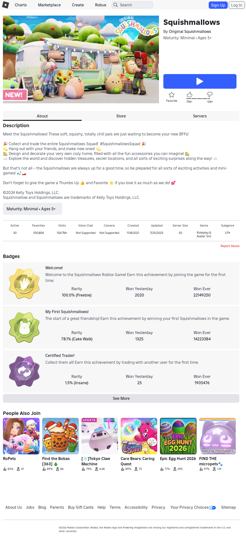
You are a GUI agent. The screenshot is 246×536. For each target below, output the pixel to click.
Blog (42, 507)
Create (78, 4)
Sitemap (228, 507)
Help (102, 507)
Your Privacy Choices (193, 507)
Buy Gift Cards (81, 507)
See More (121, 398)
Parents (57, 507)
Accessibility (136, 507)
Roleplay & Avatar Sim (204, 234)
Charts (21, 4)
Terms (115, 507)
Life (227, 232)
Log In (236, 5)
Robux (100, 4)
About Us (13, 507)
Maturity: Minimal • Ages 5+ (187, 37)
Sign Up (218, 5)
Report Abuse (230, 246)
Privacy (158, 507)
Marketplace (49, 4)
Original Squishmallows (190, 31)
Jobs (30, 507)
